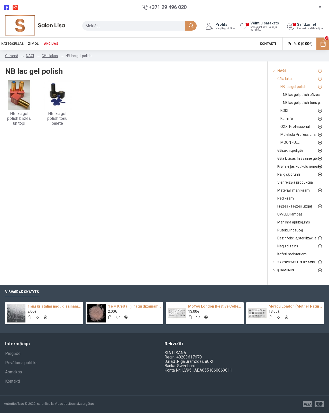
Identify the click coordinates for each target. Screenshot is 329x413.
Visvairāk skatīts (22, 292)
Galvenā (11, 56)
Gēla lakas (50, 56)
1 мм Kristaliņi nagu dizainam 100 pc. (134, 306)
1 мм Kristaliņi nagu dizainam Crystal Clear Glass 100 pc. (54, 306)
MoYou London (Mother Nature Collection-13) (295, 306)
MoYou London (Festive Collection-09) (215, 306)
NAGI (30, 56)
